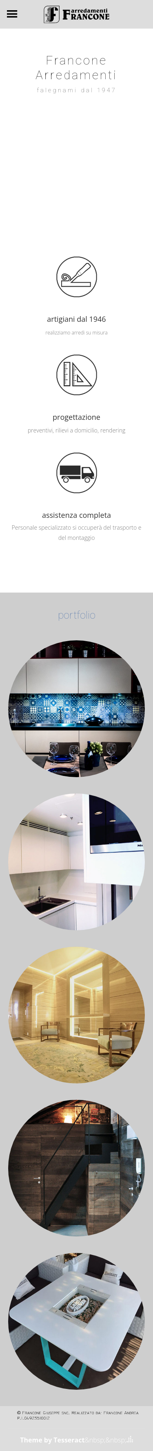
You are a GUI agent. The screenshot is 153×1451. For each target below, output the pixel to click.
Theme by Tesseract (52, 1439)
